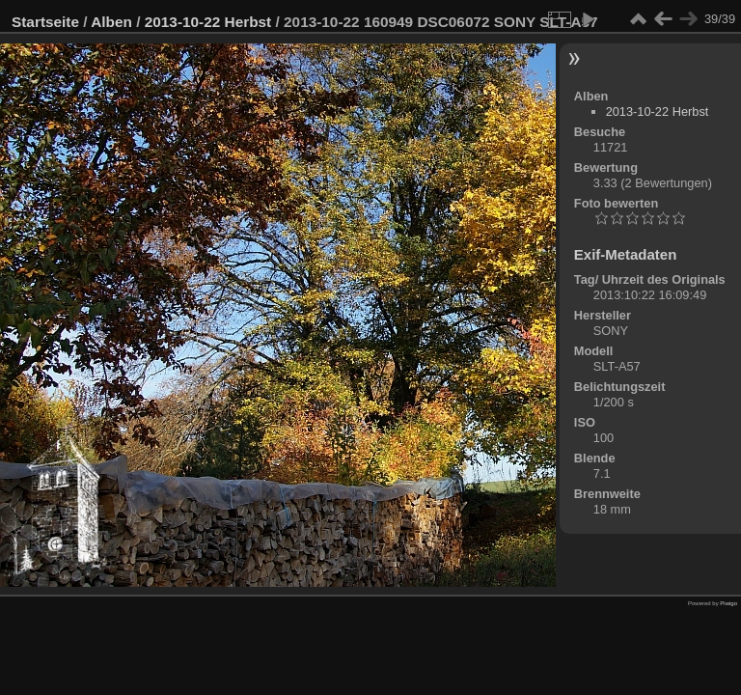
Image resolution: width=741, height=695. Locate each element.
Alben (111, 22)
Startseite (45, 22)
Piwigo (728, 603)
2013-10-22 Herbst (208, 22)
